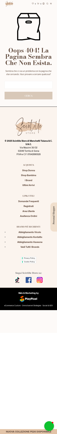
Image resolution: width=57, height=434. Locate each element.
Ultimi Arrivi (28, 185)
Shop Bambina (28, 175)
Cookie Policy (29, 262)
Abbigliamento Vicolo (30, 232)
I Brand (28, 180)
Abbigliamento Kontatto (29, 237)
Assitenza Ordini (28, 216)
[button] (49, 426)
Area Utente (28, 211)
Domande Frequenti (28, 201)
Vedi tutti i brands (30, 246)
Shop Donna (28, 170)
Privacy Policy (29, 258)
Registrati (29, 206)
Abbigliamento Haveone (29, 242)
